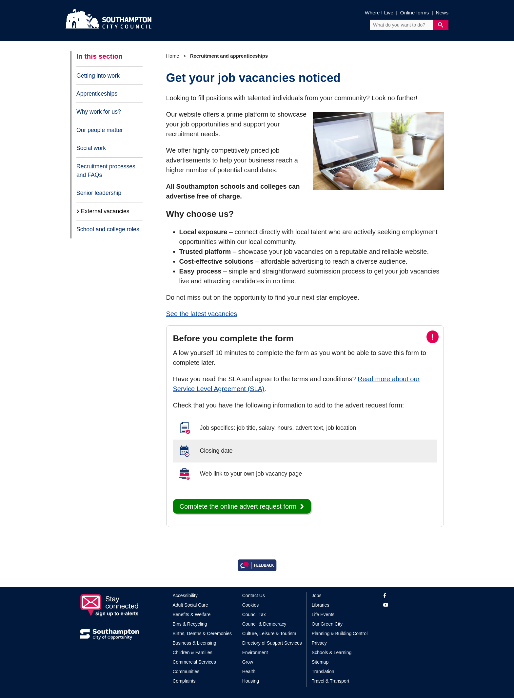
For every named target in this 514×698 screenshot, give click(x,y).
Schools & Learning (331, 652)
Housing (250, 681)
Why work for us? (98, 111)
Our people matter (99, 130)
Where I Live (379, 12)
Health (248, 671)
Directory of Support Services (272, 643)
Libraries (320, 605)
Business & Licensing (194, 643)
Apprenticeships (96, 93)
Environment (255, 652)
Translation (323, 671)
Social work (91, 148)
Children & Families (192, 652)
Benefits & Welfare (192, 614)
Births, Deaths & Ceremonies (202, 633)
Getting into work (98, 75)
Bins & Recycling (190, 624)
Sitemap (320, 662)
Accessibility (185, 595)
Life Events (323, 614)
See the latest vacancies (201, 313)
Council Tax (254, 614)
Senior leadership (98, 193)
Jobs (317, 595)
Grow (247, 662)
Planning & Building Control (339, 633)
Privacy (319, 643)
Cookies (250, 605)
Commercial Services (194, 662)
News (442, 12)
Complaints (184, 681)
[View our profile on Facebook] (408, 595)
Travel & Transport (330, 681)
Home (172, 56)
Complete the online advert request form (238, 506)
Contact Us (253, 595)
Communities (186, 671)
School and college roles (107, 229)
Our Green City (327, 624)
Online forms (414, 12)
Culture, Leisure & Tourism (269, 633)
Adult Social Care (190, 605)
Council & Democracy (264, 624)
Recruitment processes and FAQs (105, 170)
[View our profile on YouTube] (408, 605)
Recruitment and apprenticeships (229, 56)
